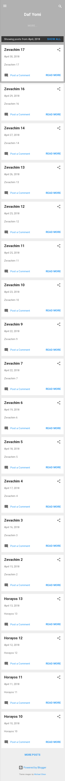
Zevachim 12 (14, 206)
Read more (53, 75)
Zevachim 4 (13, 481)
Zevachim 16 (14, 89)
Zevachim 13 (14, 167)
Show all (54, 39)
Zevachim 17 (14, 50)
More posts (32, 754)
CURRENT (23, 25)
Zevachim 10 (14, 285)
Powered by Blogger (32, 767)
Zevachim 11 (14, 246)
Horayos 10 (13, 716)
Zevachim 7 (13, 363)
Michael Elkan (40, 774)
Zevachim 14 (14, 128)
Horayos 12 (13, 638)
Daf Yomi (32, 14)
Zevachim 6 (13, 403)
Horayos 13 (13, 599)
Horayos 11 (13, 677)
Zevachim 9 (13, 324)
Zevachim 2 (13, 560)
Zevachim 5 (13, 442)
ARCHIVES (41, 25)
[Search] (60, 7)
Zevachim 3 (13, 520)
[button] (59, 50)
